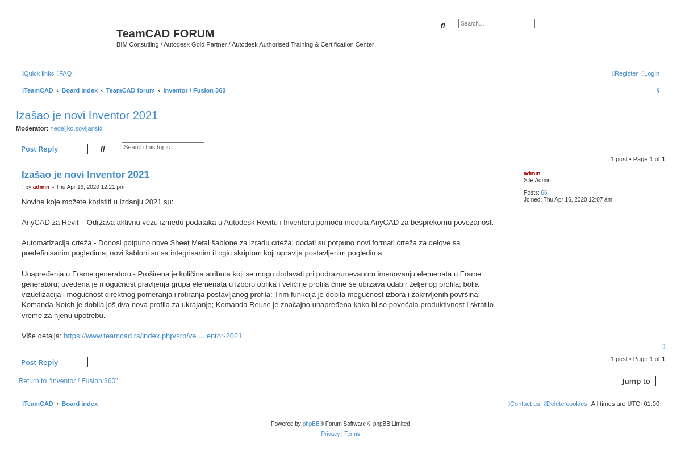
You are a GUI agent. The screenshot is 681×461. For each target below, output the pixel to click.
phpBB (311, 424)
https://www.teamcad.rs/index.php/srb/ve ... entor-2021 (153, 336)
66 (544, 193)
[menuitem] (64, 73)
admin (532, 173)
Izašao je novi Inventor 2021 (87, 115)
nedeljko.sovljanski (77, 128)
